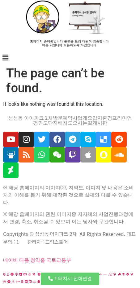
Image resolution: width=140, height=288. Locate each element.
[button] (70, 58)
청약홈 (37, 260)
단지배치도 (60, 123)
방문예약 (63, 118)
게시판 (99, 123)
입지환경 (102, 118)
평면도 (40, 123)
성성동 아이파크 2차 (30, 118)
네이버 (10, 260)
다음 (24, 260)
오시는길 (82, 123)
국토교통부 (58, 260)
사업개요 (82, 118)
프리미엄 (122, 118)
